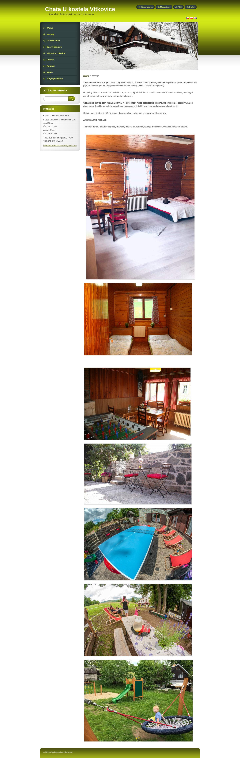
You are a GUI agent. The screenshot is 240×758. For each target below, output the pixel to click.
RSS (180, 7)
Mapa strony (165, 7)
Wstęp (86, 76)
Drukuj (191, 7)
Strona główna (147, 7)
